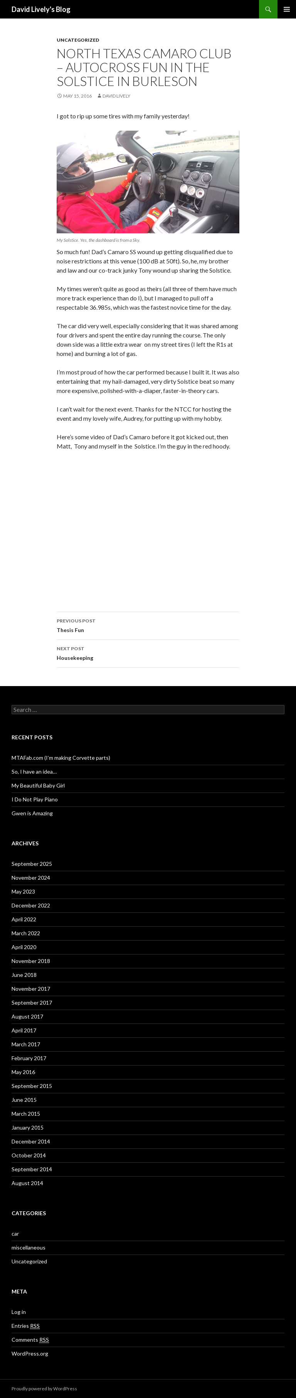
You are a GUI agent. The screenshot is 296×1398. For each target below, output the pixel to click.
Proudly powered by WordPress (44, 1388)
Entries (26, 1325)
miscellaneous (28, 1247)
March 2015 (26, 1113)
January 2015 (28, 1127)
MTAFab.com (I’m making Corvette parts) (61, 757)
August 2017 (27, 1016)
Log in (19, 1312)
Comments (30, 1339)
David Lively (116, 96)
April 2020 (24, 947)
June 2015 (24, 1099)
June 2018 (24, 974)
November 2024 (31, 877)
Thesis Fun (148, 624)
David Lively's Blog (41, 9)
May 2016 (23, 1072)
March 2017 (26, 1044)
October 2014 (29, 1155)
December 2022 (31, 905)
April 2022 (24, 919)
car (15, 1233)
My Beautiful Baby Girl (38, 785)
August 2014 (27, 1183)
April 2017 (24, 1030)
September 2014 (32, 1169)
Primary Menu (287, 9)
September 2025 (32, 863)
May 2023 (23, 891)
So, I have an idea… (34, 771)
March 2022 (26, 933)
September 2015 (32, 1086)
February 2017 (29, 1058)
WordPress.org (30, 1353)
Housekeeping (148, 652)
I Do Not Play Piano (35, 799)
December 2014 (31, 1141)
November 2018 (31, 961)
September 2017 (32, 1002)
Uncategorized (78, 40)
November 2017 (31, 988)
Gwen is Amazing (32, 813)
